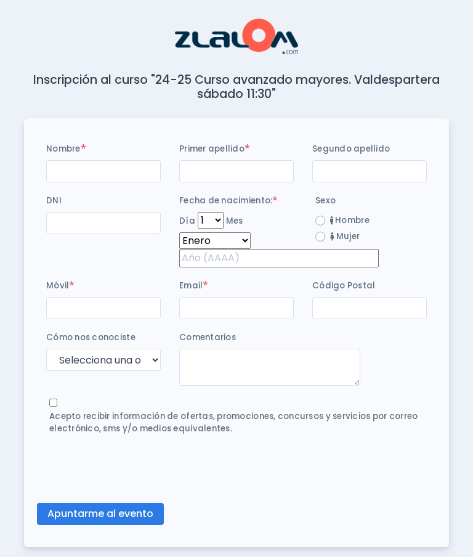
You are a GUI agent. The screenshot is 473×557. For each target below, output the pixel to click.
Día (187, 221)
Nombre (63, 149)
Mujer (345, 236)
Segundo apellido (351, 149)
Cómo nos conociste (90, 337)
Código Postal (343, 285)
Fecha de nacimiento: (225, 200)
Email (191, 285)
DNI (54, 200)
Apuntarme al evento (100, 513)
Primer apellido (212, 149)
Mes (234, 221)
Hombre (350, 220)
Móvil (57, 285)
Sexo (325, 200)
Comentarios (207, 337)
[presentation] (139, 469)
